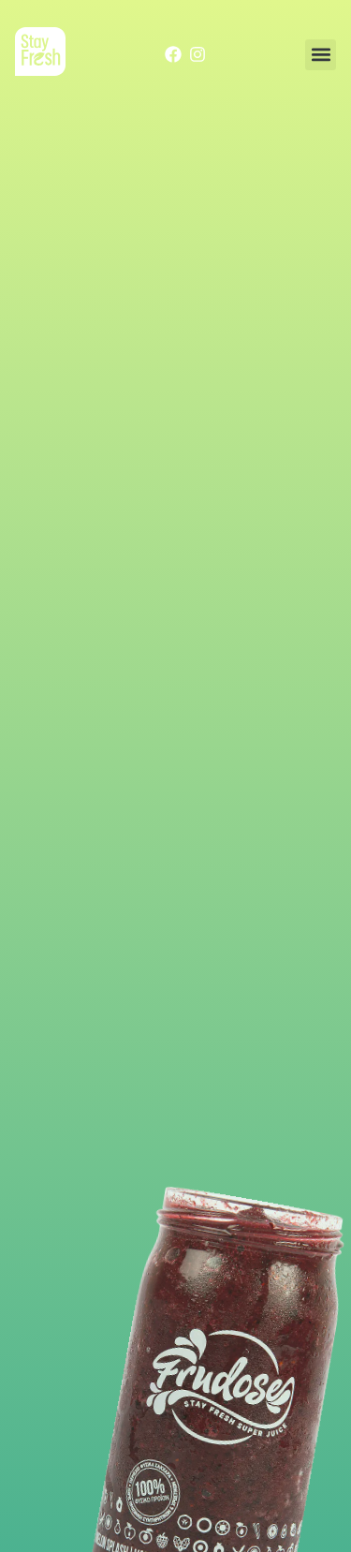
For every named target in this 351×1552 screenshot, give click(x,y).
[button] (320, 54)
